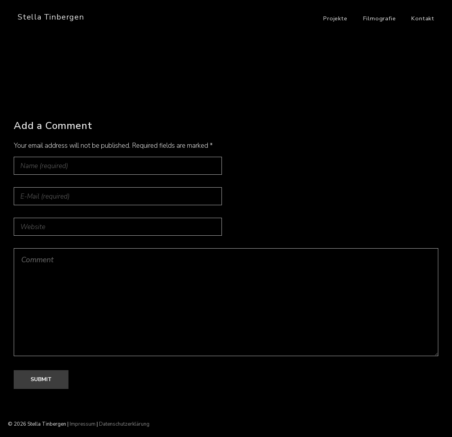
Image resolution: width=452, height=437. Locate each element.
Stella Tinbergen (51, 17)
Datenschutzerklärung (124, 424)
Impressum (82, 424)
